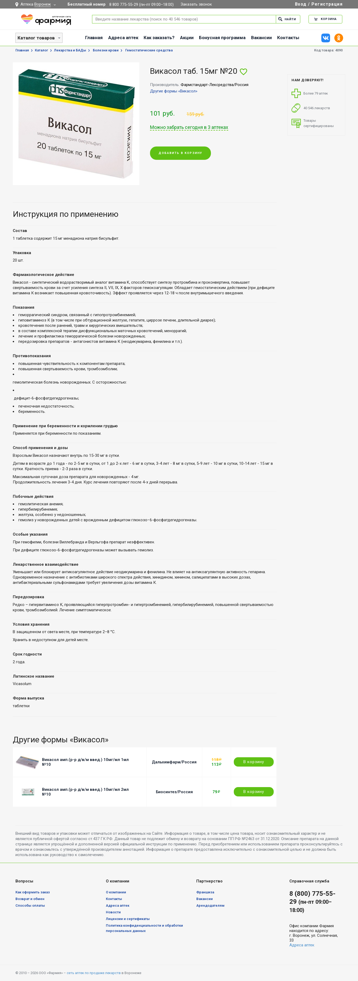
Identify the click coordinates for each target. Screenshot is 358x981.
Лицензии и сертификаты (128, 919)
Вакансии (261, 37)
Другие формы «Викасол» (173, 91)
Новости (113, 912)
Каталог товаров (36, 37)
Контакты (288, 37)
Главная (94, 37)
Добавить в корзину (180, 153)
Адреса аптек (123, 37)
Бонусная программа (222, 37)
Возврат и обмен (29, 899)
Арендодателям (210, 905)
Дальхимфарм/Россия (174, 762)
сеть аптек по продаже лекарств (94, 973)
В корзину (253, 761)
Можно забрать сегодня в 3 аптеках (189, 127)
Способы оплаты (30, 905)
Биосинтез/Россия (174, 791)
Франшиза (205, 892)
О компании (116, 892)
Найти (287, 19)
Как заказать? (159, 37)
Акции (187, 37)
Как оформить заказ (32, 892)
